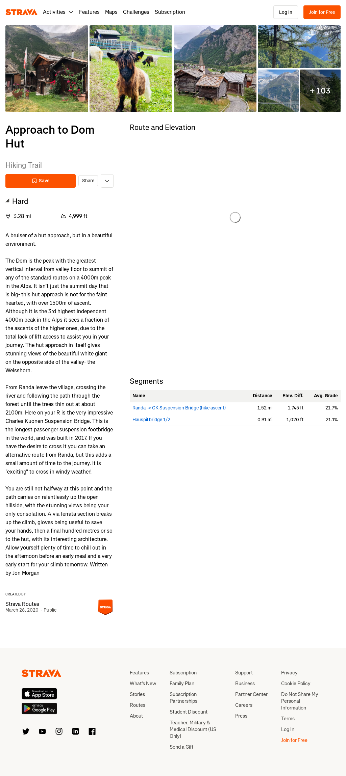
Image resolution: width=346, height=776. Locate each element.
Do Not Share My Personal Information (299, 701)
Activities (58, 12)
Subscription (170, 12)
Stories (137, 694)
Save (40, 181)
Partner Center (251, 694)
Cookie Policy (296, 683)
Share (88, 181)
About (136, 716)
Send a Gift (181, 747)
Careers (243, 705)
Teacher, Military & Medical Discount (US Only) (193, 729)
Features (89, 12)
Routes (137, 705)
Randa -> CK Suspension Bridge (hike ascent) (179, 408)
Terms (288, 718)
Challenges (136, 12)
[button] (46, 68)
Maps (111, 12)
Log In (285, 12)
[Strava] (21, 12)
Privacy (289, 672)
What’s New (143, 683)
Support (244, 672)
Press (241, 716)
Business (245, 683)
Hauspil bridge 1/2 (151, 420)
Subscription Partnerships (183, 697)
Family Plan (182, 683)
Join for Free (322, 12)
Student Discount (188, 711)
